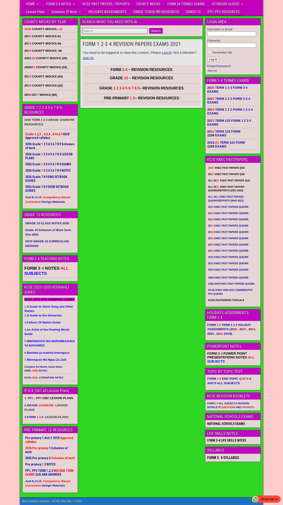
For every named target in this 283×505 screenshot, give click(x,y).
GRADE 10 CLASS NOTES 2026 (47, 223)
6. (46, 352)
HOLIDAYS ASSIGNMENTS (107, 12)
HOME (30, 4)
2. (43, 315)
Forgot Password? (219, 66)
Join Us (88, 58)
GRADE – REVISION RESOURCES (141, 88)
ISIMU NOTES (35, 370)
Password (213, 40)
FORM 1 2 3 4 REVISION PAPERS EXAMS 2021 (132, 44)
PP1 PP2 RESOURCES (223, 12)
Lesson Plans (35, 12)
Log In (167, 52)
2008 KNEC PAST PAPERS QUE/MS (228, 277)
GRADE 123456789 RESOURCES (156, 12)
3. (42, 322)
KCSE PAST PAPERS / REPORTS (106, 4)
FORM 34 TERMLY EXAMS (186, 4)
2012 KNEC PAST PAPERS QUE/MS (228, 257)
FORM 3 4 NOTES (58, 4)
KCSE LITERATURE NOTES (43, 377)
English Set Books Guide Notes (44, 366)
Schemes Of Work (64, 12)
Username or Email (219, 29)
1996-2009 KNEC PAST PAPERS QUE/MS (231, 283)
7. (45, 359)
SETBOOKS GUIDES (225, 4)
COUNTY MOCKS (148, 4)
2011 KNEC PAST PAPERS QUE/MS (228, 263)
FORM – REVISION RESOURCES (141, 70)
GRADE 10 (193, 12)
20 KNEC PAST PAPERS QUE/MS (228, 207)
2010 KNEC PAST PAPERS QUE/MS (228, 269)
